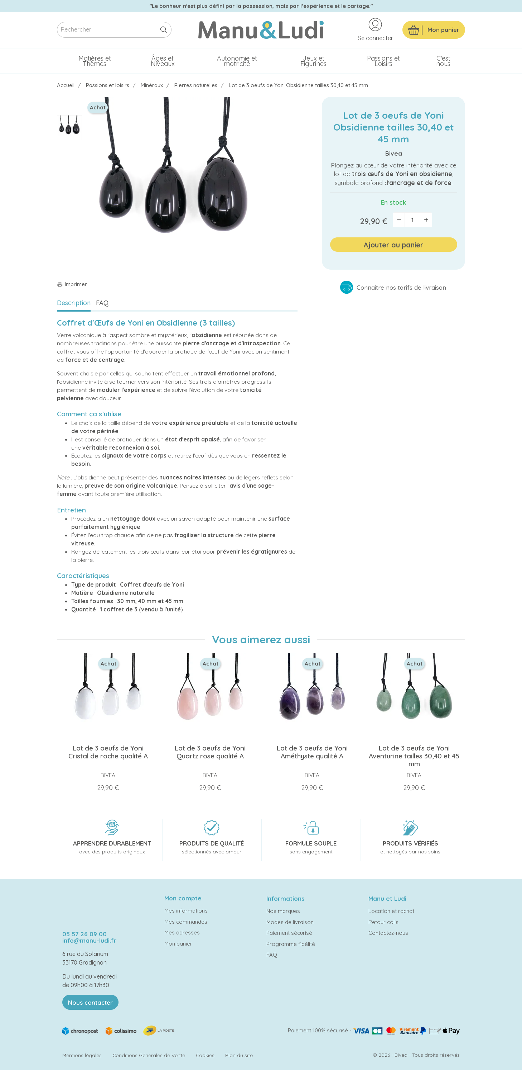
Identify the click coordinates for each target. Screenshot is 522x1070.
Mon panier (178, 943)
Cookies (205, 1055)
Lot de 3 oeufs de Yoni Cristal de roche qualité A (108, 752)
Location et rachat (391, 911)
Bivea (393, 153)
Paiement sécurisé (289, 932)
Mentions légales (82, 1055)
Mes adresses (182, 932)
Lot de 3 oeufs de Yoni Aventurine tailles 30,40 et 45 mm (414, 756)
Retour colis (383, 922)
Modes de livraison (290, 922)
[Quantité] (412, 220)
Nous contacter (90, 1002)
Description (74, 303)
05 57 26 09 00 (84, 934)
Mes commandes (185, 921)
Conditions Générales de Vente (148, 1055)
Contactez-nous (388, 932)
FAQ (102, 303)
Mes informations (186, 910)
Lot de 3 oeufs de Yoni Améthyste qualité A (312, 752)
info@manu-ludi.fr (89, 940)
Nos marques (283, 911)
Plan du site (239, 1055)
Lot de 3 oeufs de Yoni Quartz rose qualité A (210, 752)
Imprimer (72, 284)
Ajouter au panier (393, 244)
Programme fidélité (290, 944)
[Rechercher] (114, 30)
